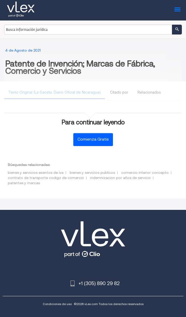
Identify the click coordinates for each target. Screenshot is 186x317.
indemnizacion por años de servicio (120, 178)
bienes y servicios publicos (92, 172)
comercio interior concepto (145, 172)
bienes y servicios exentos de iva (35, 172)
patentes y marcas (24, 183)
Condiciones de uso (57, 304)
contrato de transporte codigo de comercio (46, 178)
